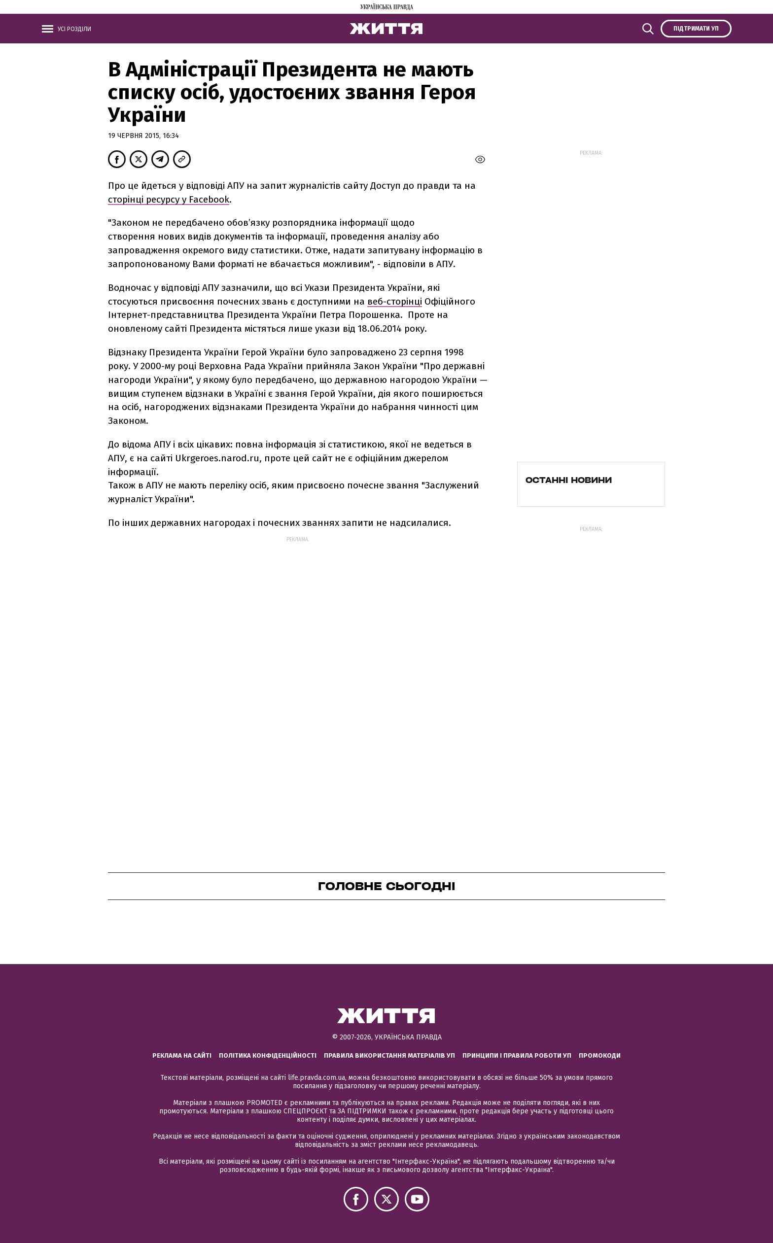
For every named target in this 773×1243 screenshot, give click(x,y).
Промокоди (600, 1055)
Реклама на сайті (181, 1055)
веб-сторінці (394, 301)
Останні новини (569, 480)
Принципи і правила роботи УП (516, 1055)
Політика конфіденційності (267, 1055)
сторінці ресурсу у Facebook (168, 199)
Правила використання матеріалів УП (389, 1055)
